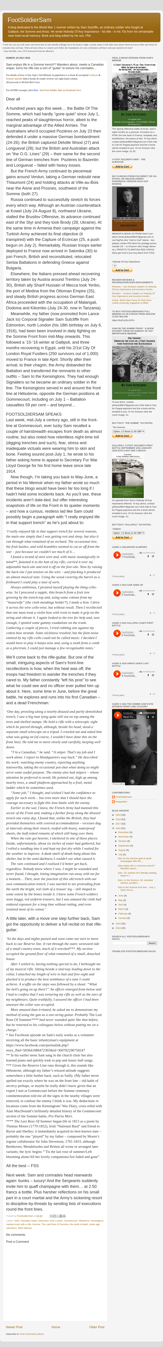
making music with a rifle (18, 1224)
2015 (118, 923)
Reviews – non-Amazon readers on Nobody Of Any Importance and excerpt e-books (134, 288)
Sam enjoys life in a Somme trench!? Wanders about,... (136, 867)
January (122, 918)
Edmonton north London (50, 1220)
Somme (36, 1224)
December (124, 832)
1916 (16, 1220)
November (124, 836)
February (123, 913)
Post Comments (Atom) (32, 1334)
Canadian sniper (29, 1220)
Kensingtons (97, 1220)
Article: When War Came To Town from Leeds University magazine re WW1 (131, 301)
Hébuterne (84, 1220)
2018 (118, 819)
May (120, 900)
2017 (118, 823)
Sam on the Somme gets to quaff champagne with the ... (134, 859)
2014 (118, 928)
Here (78, 90)
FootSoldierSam (29, 19)
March (121, 909)
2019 (118, 815)
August (122, 850)
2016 (118, 828)
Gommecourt (70, 1220)
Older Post (96, 1327)
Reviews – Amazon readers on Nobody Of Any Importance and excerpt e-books (133, 294)
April (121, 904)
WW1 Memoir (25, 1228)
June (121, 895)
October (122, 841)
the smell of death (79, 1224)
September (124, 845)
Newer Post (14, 1327)
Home (56, 1327)
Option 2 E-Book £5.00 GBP (114, 265)
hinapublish (121, 801)
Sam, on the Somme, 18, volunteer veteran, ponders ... (135, 881)
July (120, 854)
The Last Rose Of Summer (55, 1224)
